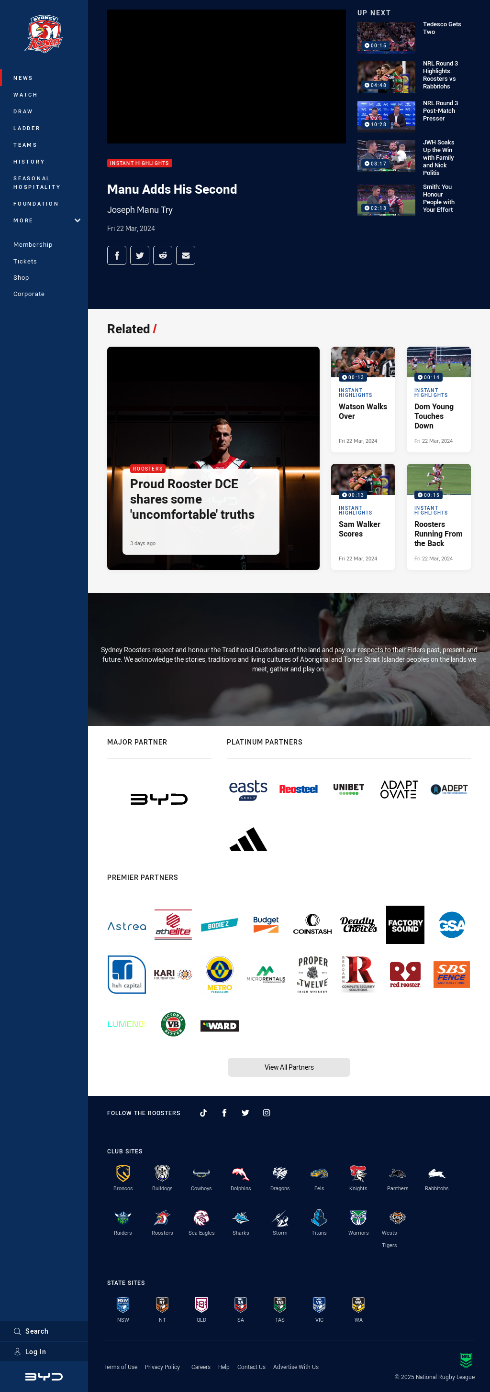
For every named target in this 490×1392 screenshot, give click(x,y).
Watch (25, 94)
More (46, 220)
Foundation (36, 203)
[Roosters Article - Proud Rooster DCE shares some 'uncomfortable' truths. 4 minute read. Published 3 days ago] (213, 458)
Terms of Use (120, 1366)
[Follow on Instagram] (266, 1112)
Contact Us (251, 1366)
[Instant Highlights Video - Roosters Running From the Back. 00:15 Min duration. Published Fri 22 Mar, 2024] (439, 517)
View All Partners (289, 1067)
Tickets (25, 261)
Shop (21, 277)
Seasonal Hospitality (37, 182)
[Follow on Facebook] (224, 1112)
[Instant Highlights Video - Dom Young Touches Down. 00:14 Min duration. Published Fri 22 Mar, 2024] (439, 399)
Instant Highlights (139, 163)
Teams (25, 144)
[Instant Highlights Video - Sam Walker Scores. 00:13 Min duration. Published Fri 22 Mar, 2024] (363, 517)
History (29, 161)
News (23, 77)
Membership (33, 244)
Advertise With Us (296, 1366)
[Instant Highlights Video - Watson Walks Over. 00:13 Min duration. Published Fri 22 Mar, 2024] (363, 399)
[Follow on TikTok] (203, 1112)
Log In (29, 1351)
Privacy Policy (162, 1366)
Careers (201, 1366)
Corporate (29, 293)
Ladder (27, 128)
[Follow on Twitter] (245, 1112)
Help (224, 1366)
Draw (23, 111)
